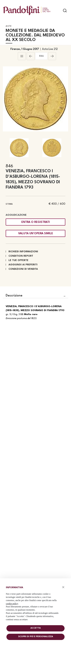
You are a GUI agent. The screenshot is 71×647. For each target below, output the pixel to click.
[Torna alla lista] (22, 56)
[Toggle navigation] (58, 10)
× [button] (63, 587)
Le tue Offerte (18, 260)
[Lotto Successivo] (52, 56)
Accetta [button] (35, 628)
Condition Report (21, 256)
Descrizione (14, 295)
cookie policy (12, 603)
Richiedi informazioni (23, 251)
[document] (35, 602)
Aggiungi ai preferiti (23, 264)
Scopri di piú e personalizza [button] (35, 637)
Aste (9, 26)
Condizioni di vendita (23, 269)
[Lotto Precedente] (31, 56)
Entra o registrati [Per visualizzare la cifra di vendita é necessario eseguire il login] (35, 222)
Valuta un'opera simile (35, 233)
